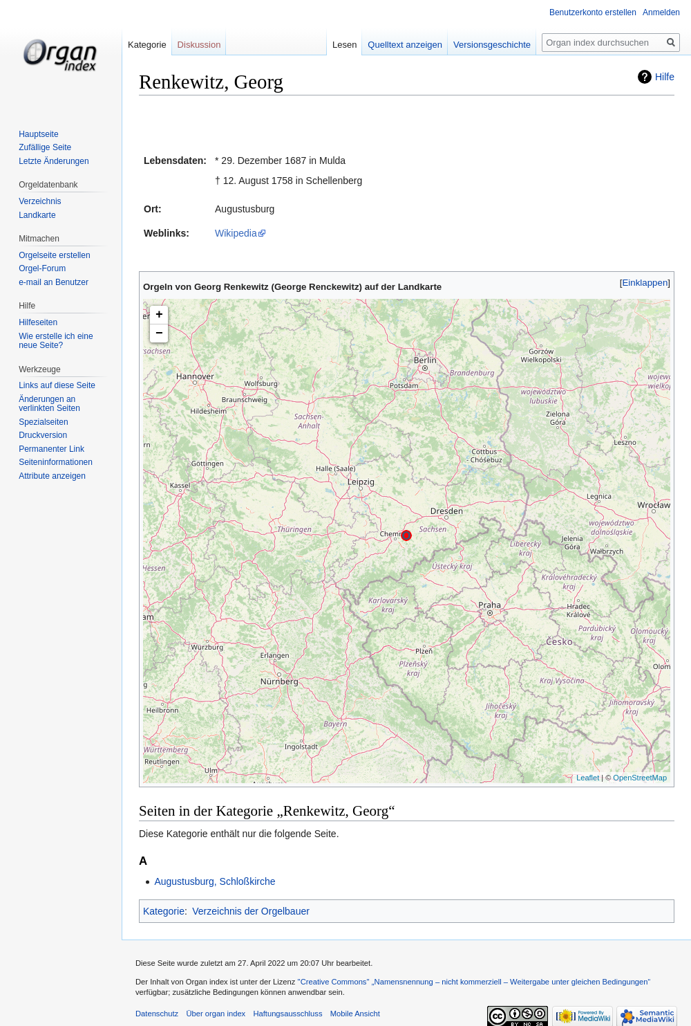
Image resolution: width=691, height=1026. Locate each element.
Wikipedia (236, 233)
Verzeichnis (40, 201)
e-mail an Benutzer (53, 282)
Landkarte (37, 215)
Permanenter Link (51, 449)
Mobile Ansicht (355, 1013)
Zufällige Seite (45, 147)
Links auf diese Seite (57, 385)
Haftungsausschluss (287, 1013)
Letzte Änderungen (53, 161)
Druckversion (43, 435)
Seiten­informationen (56, 462)
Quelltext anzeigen (403, 44)
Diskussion (199, 44)
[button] (645, 282)
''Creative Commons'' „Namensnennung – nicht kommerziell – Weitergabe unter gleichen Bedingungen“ (473, 982)
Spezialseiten (43, 422)
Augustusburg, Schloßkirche (214, 881)
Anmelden (661, 12)
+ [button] (159, 314)
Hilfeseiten (38, 322)
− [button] (159, 333)
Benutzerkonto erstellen (592, 12)
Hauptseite (38, 134)
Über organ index (215, 1013)
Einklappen (645, 282)
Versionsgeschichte (490, 44)
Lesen (342, 44)
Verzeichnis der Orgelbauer (251, 911)
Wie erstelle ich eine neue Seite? (56, 341)
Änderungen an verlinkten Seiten (49, 404)
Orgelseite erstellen (54, 255)
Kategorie (163, 911)
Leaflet (587, 777)
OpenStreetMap (640, 777)
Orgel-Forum (42, 268)
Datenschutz (156, 1013)
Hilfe (664, 76)
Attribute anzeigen (52, 476)
